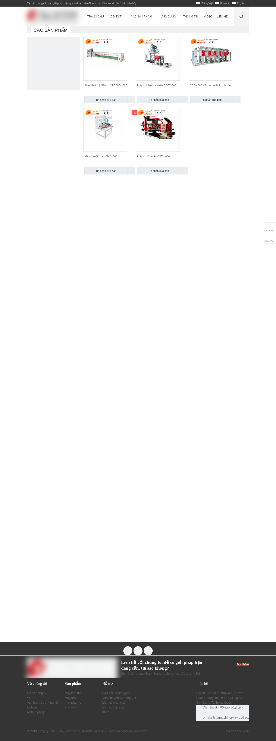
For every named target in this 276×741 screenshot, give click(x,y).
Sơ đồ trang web (237, 731)
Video (31, 698)
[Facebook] (127, 650)
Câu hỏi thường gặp (116, 693)
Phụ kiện (71, 707)
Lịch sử (32, 707)
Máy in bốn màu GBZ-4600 (153, 156)
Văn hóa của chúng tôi (42, 702)
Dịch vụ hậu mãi (113, 707)
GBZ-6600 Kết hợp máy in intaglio (210, 85)
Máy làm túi (73, 693)
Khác (105, 712)
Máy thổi (70, 698)
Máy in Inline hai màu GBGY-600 (156, 85)
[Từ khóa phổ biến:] (241, 16)
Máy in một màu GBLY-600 (100, 156)
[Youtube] (138, 650)
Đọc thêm (243, 664)
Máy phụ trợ (73, 702)
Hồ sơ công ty (36, 693)
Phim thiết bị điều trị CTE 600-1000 (105, 85)
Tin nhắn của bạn (100, 99)
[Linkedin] (148, 650)
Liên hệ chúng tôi (114, 702)
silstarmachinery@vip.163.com (231, 717)
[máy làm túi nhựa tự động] (53, 63)
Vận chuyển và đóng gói (119, 698)
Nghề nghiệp (36, 712)
